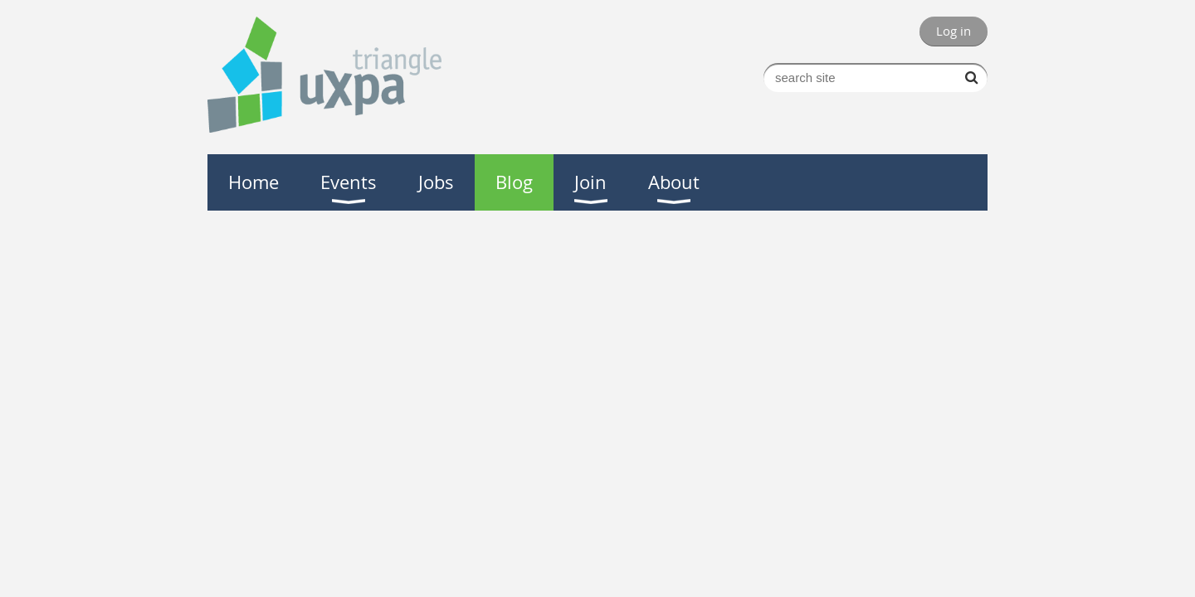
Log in (953, 30)
